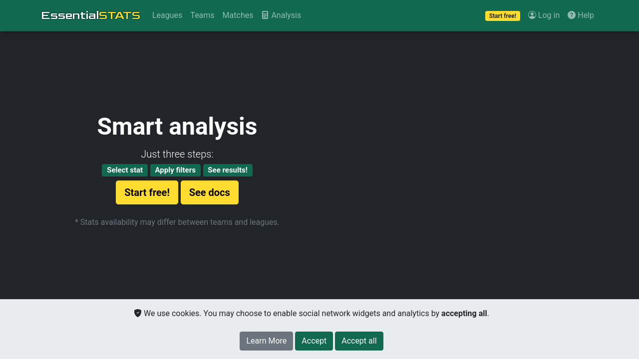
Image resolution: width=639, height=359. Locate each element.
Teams (202, 15)
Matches (238, 15)
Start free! (147, 192)
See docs (209, 192)
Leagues (167, 15)
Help (581, 15)
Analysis (281, 15)
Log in (544, 15)
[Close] (314, 341)
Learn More (266, 341)
